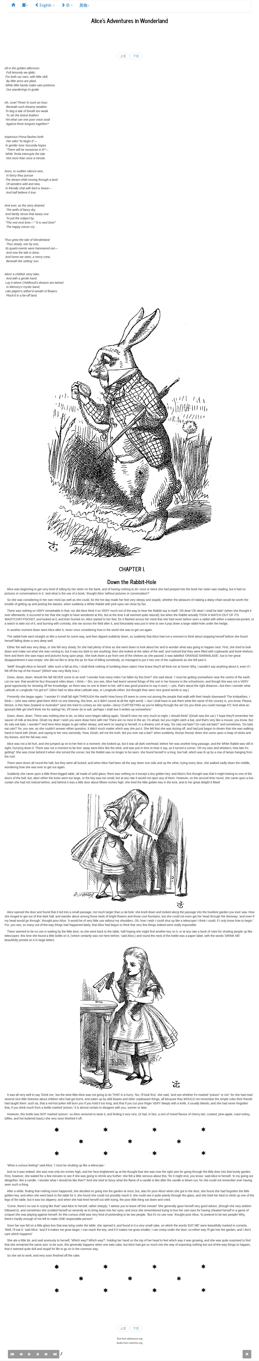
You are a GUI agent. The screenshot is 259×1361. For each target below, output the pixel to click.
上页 (123, 56)
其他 (84, 5)
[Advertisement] (129, 37)
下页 (136, 56)
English (44, 5)
